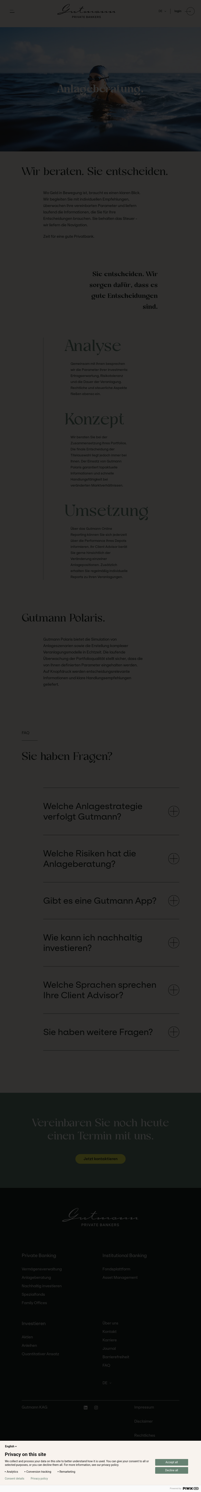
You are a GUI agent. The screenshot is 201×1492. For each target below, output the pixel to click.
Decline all (171, 1470)
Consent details (14, 1478)
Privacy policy (39, 1478)
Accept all (171, 1462)
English (11, 1446)
